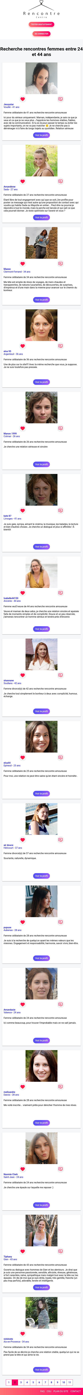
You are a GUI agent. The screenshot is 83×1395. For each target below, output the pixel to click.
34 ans (26, 271)
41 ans (15, 107)
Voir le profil (41, 135)
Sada (6, 189)
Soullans (8, 683)
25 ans (16, 765)
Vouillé (7, 107)
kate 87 (7, 516)
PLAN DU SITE (61, 1391)
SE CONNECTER (41, 34)
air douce (8, 845)
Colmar (7, 436)
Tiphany (8, 1256)
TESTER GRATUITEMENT (41, 24)
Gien (6, 1259)
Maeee (7, 269)
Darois (7, 1094)
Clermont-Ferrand (13, 271)
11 (69, 1382)
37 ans (18, 847)
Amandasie (9, 1009)
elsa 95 (7, 351)
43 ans (13, 1259)
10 (63, 1382)
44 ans (17, 601)
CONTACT (75, 1391)
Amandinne (9, 186)
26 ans (16, 436)
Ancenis (8, 601)
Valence (8, 1012)
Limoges (8, 518)
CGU (49, 1391)
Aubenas (8, 930)
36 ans (19, 354)
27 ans (14, 189)
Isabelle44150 (11, 598)
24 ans (17, 1012)
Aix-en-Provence (12, 1341)
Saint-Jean (9, 1177)
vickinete (8, 1339)
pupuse (7, 927)
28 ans (18, 930)
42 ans (17, 683)
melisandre (9, 1092)
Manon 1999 (10, 433)
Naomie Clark (11, 1174)
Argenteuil (9, 354)
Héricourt (8, 847)
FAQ (42, 1391)
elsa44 (7, 762)
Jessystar (9, 104)
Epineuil (8, 765)
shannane (9, 680)
